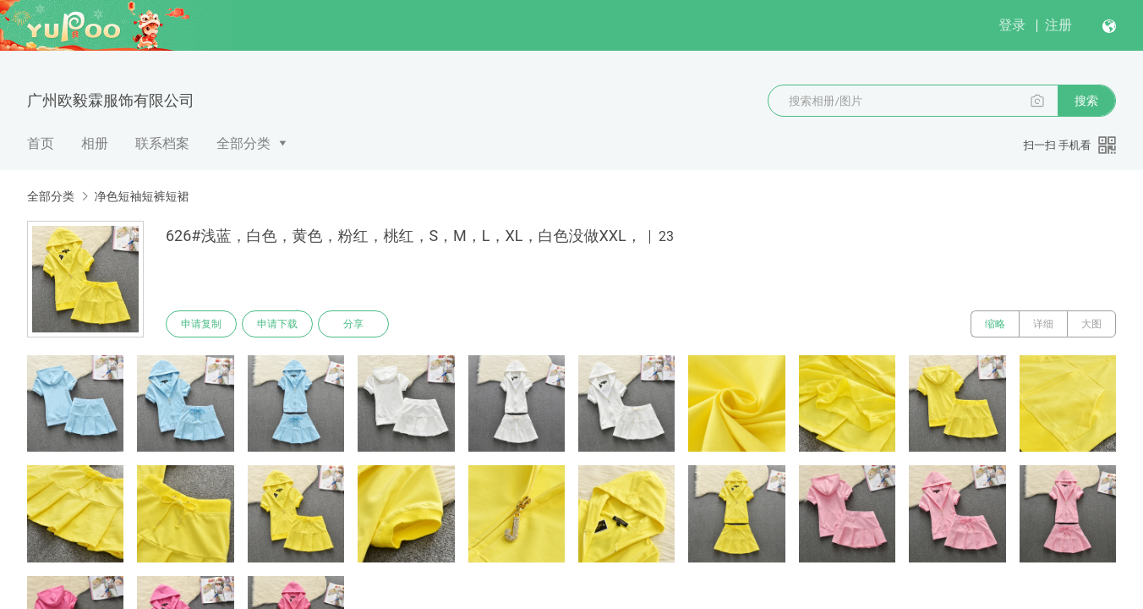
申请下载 (277, 324)
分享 (353, 324)
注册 (1058, 25)
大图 (1091, 324)
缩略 (995, 324)
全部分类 (243, 143)
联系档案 (162, 143)
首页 (40, 143)
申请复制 (201, 324)
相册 (94, 143)
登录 (1011, 25)
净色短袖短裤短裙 (141, 196)
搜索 (1086, 100)
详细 (1043, 324)
